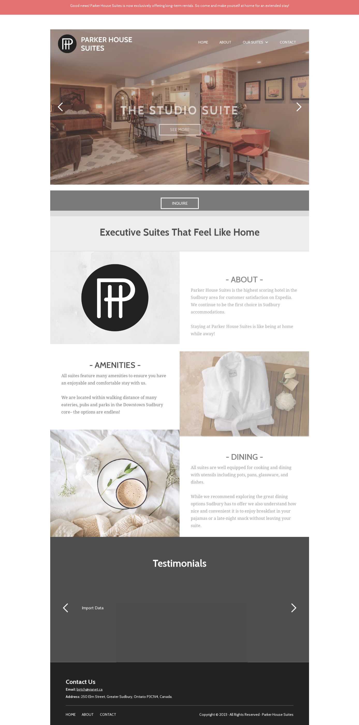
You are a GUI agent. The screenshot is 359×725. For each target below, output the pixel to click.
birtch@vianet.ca (89, 691)
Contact (288, 44)
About (225, 44)
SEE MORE (179, 136)
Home (203, 44)
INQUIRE (179, 207)
